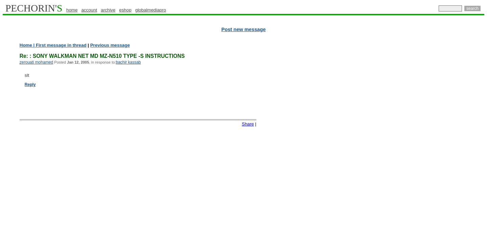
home (71, 10)
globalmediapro (150, 10)
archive (108, 10)
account (89, 10)
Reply (30, 84)
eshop (125, 10)
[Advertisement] (455, 145)
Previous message (110, 45)
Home (26, 45)
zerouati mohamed (36, 62)
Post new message (243, 29)
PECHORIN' (33, 8)
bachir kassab (128, 62)
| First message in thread (59, 45)
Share (248, 124)
